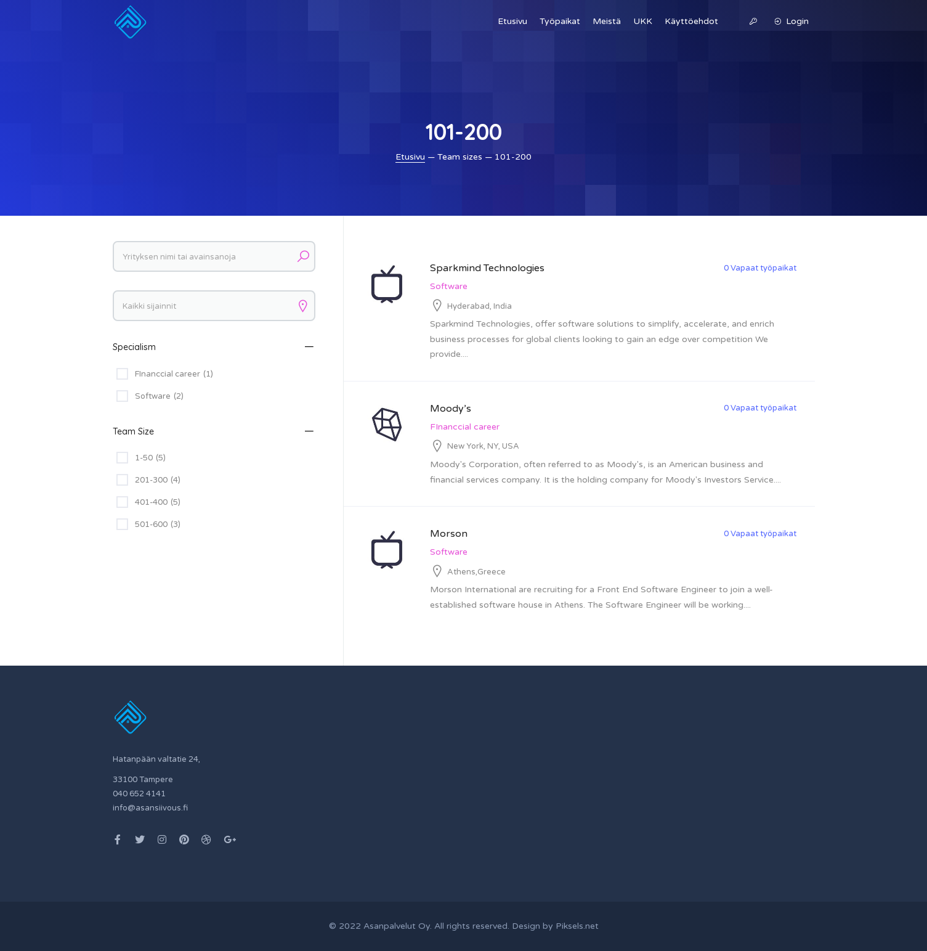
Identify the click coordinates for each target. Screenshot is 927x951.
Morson (449, 534)
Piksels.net (577, 926)
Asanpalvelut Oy (396, 926)
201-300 (157, 480)
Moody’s (450, 408)
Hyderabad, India (479, 306)
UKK (642, 21)
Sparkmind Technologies (487, 268)
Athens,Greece (476, 572)
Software (449, 286)
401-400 (157, 502)
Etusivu (512, 21)
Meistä (607, 21)
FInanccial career (465, 427)
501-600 (157, 524)
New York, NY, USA (483, 446)
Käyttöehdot (691, 21)
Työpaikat (560, 21)
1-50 (150, 458)
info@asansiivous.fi (150, 808)
